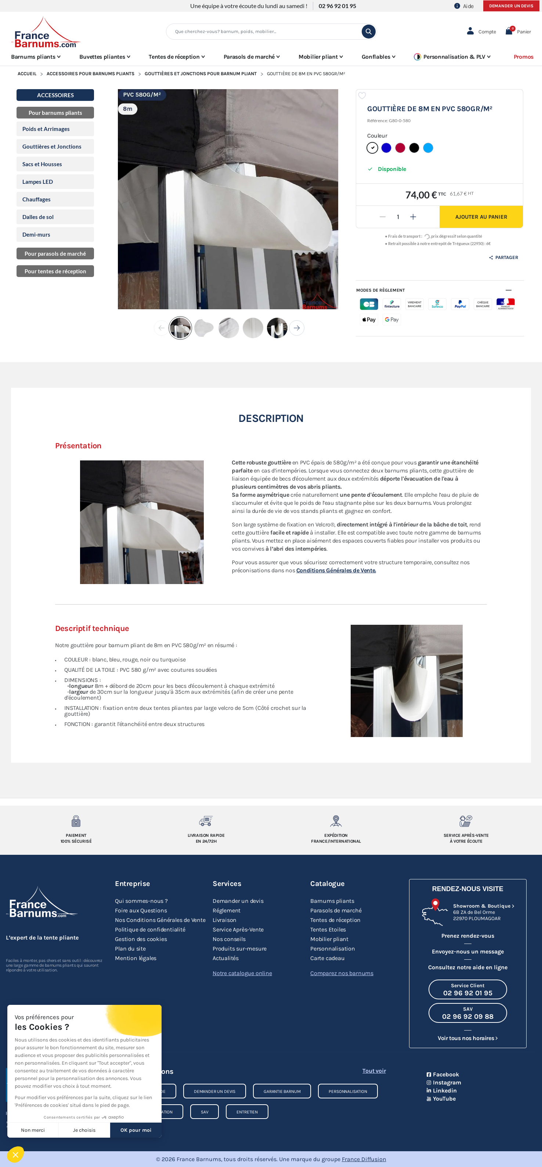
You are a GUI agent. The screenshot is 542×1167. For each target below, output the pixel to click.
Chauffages (36, 199)
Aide (464, 6)
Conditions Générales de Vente (336, 570)
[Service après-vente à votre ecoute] (466, 821)
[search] (369, 32)
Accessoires (55, 95)
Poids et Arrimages (46, 128)
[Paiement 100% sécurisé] (76, 821)
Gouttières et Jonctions (52, 146)
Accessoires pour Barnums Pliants (90, 73)
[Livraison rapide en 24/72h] (206, 821)
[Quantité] (398, 216)
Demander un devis (511, 5)
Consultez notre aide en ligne (467, 967)
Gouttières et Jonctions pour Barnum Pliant (201, 73)
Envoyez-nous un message (468, 951)
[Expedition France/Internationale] (336, 821)
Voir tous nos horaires (466, 1038)
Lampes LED (37, 181)
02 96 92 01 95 (337, 5)
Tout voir (374, 1070)
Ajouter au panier (481, 217)
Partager (503, 257)
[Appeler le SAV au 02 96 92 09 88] (468, 1013)
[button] (518, 32)
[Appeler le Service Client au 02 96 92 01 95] (468, 989)
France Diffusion (364, 1159)
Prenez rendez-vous (467, 935)
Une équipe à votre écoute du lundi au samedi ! (248, 5)
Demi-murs (36, 234)
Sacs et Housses (42, 164)
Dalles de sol (38, 217)
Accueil (27, 73)
